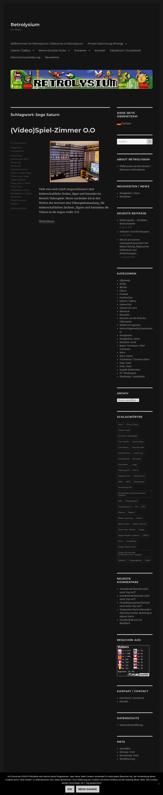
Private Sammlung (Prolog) (105, 43)
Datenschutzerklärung (25, 57)
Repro (131, 512)
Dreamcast (124, 430)
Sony (13, 186)
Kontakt (100, 50)
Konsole (136, 458)
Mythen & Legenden (130, 325)
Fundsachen (17, 151)
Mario (135, 470)
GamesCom (126, 304)
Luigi (134, 464)
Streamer (80, 50)
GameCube (17, 159)
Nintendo (16, 162)
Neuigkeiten (126, 335)
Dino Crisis (132, 424)
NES (26, 159)
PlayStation (131, 501)
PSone (121, 512)
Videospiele (135, 560)
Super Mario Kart (127, 546)
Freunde (124, 294)
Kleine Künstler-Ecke (52, 50)
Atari (120, 424)
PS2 (143, 506)
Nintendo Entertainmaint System (19, 169)
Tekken (122, 560)
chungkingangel (128, 602)
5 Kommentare (19, 208)
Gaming (138, 453)
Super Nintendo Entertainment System (130, 553)
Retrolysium (25, 24)
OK (70, 789)
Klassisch (125, 311)
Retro (122, 352)
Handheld (123, 458)
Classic (123, 290)
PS (136, 506)
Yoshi (147, 560)
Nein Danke (87, 789)
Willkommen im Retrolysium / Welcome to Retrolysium (47, 43)
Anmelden (125, 748)
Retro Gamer (126, 356)
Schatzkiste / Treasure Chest (134, 359)
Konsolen (125, 314)
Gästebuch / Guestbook (125, 50)
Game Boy (16, 155)
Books (123, 284)
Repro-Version (125, 518)
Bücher (123, 287)
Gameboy (123, 447)
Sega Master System (129, 535)
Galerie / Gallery (21, 50)
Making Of (123, 470)
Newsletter (52, 57)
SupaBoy (131, 541)
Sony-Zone (126, 366)
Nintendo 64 (125, 487)
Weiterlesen (46, 221)
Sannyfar (124, 589)
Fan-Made (123, 441)
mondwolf (125, 595)
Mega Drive (124, 476)
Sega (22, 172)
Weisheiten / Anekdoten (132, 376)
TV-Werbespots (128, 373)
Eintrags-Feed (127, 752)
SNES (28, 183)
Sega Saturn (17, 183)
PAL (120, 501)
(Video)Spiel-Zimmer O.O (53, 130)
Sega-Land (125, 363)
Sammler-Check (127, 529)
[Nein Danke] (159, 783)
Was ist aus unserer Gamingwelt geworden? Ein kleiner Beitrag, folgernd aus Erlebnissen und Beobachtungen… (134, 246)
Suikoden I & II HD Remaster (134, 231)
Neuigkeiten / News (130, 193)
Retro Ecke (124, 523)
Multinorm (139, 476)
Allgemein (16, 147)
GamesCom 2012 (128, 308)
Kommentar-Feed (129, 755)
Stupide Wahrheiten (130, 369)
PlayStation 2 (125, 506)
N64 (120, 481)
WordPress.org (127, 759)
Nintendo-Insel (128, 342)
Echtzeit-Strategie (127, 435)
